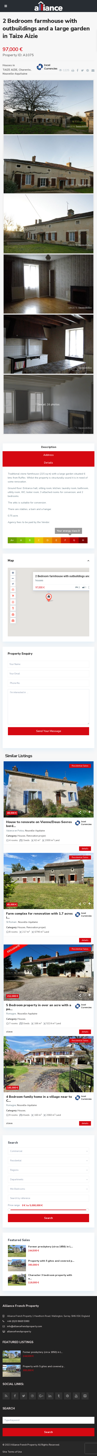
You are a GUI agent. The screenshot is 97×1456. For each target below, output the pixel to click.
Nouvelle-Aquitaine (15, 73)
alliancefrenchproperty (19, 1331)
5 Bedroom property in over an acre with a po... (38, 1007)
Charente (25, 69)
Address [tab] (48, 455)
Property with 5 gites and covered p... (51, 1261)
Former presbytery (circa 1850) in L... (50, 1246)
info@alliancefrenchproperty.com (24, 1326)
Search (48, 1218)
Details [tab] (48, 462)
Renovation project (36, 835)
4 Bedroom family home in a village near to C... (39, 1099)
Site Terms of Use (12, 1451)
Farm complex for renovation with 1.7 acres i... (39, 916)
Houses (7, 65)
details (85, 848)
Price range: (14, 1205)
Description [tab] (48, 447)
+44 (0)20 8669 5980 (18, 1321)
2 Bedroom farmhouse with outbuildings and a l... (65, 576)
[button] (51, 599)
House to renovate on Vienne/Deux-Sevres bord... (39, 824)
